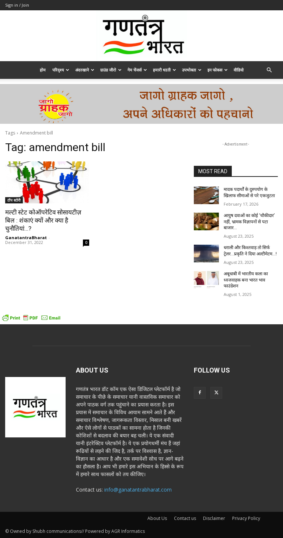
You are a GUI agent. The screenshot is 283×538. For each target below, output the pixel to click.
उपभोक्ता (192, 70)
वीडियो (239, 70)
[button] (269, 70)
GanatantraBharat (26, 237)
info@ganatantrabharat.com (138, 489)
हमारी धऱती (164, 70)
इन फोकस (217, 70)
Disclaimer (214, 518)
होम (43, 70)
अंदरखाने (84, 70)
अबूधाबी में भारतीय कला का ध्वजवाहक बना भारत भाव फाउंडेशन (246, 280)
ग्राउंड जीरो (111, 70)
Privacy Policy (246, 518)
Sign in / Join (17, 5)
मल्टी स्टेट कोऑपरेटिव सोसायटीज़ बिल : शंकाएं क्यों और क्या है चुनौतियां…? (43, 220)
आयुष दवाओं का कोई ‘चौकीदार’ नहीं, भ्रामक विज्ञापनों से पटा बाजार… (249, 222)
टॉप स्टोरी (14, 200)
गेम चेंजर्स (137, 70)
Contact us (185, 518)
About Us (157, 518)
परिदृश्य (60, 70)
